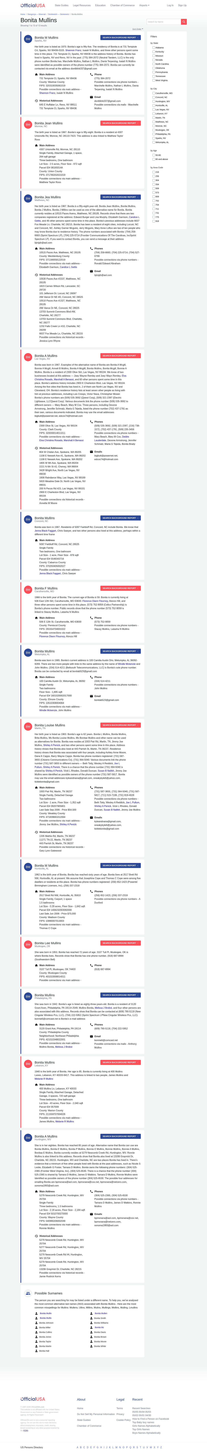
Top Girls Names (141, 1429)
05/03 (148, 1412)
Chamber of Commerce (122, 5)
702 (157, 200)
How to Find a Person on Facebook (150, 1419)
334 (157, 184)
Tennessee (160, 76)
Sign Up (182, 5)
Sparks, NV (161, 138)
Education (100, 5)
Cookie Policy (124, 1420)
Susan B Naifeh (106, 771)
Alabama (160, 47)
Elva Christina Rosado (50, 440)
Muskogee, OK (162, 130)
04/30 (148, 1415)
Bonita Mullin (43, 1313)
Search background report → (121, 37)
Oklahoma (160, 68)
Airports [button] (143, 5)
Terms (120, 1408)
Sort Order (136, 29)
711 (157, 209)
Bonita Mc (97, 1327)
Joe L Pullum (132, 802)
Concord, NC (161, 97)
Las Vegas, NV (162, 109)
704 (157, 204)
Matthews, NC (162, 122)
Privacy (120, 1414)
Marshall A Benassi (64, 379)
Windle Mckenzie (127, 664)
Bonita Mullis (43, 1318)
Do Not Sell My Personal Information (96, 1414)
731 (157, 213)
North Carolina (162, 64)
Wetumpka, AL (162, 142)
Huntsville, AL (162, 105)
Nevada (159, 60)
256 (157, 176)
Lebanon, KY (161, 113)
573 (157, 192)
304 (157, 180)
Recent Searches (141, 1408)
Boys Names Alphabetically (146, 1433)
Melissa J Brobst (103, 1008)
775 (157, 217)
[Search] (164, 22)
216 (157, 172)
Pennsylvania (162, 72)
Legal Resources (82, 5)
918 (157, 221)
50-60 (158, 155)
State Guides (61, 5)
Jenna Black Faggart (45, 531)
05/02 (135, 1415)
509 (157, 188)
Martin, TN (160, 117)
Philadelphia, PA (163, 134)
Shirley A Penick (51, 745)
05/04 (142, 1412)
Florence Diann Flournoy (95, 601)
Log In (170, 5)
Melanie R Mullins (44, 1079)
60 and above (162, 159)
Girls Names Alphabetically (146, 1426)
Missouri (159, 55)
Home (80, 1408)
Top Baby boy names (143, 1422)
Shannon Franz (73, 50)
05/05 (135, 1412)
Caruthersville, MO (164, 93)
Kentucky (160, 51)
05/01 (142, 1415)
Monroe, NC (161, 126)
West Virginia (162, 80)
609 (157, 196)
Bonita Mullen (98, 1313)
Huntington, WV (163, 101)
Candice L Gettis (68, 267)
